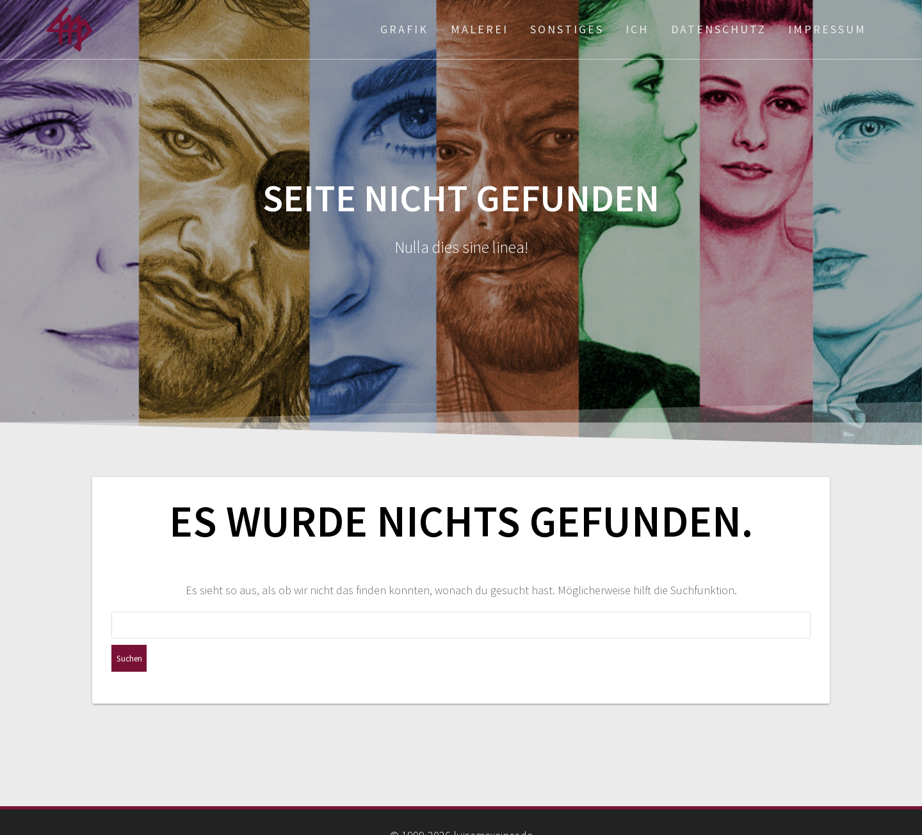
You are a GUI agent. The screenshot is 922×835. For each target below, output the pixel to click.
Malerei (479, 29)
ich (637, 29)
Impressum (827, 29)
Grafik (404, 29)
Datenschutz (718, 29)
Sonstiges (567, 29)
